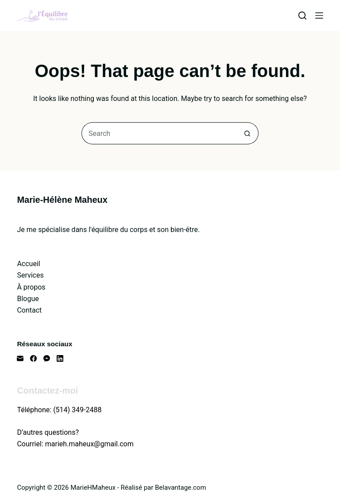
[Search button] (247, 133)
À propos (31, 287)
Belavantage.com (180, 487)
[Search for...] (158, 133)
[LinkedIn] (60, 358)
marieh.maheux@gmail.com (89, 444)
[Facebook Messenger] (46, 358)
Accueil (28, 263)
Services (30, 275)
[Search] (302, 15)
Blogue (28, 298)
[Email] (20, 358)
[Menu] (319, 15)
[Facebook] (33, 358)
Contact (29, 310)
